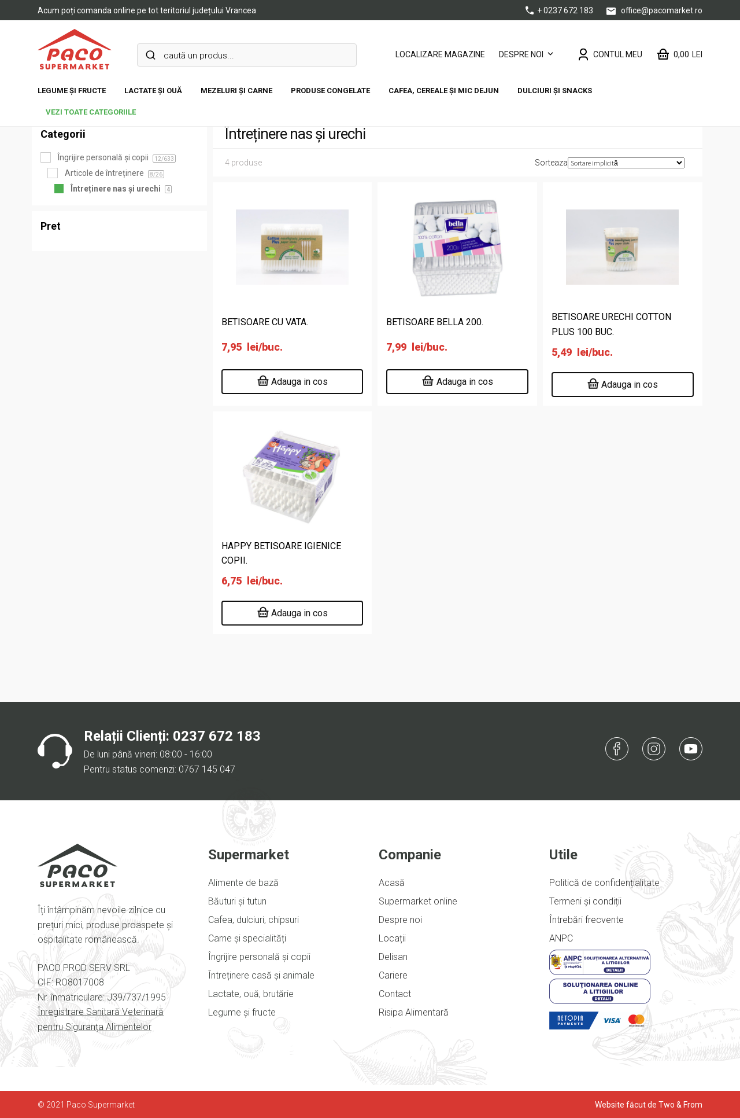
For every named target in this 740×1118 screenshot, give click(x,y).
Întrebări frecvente (586, 919)
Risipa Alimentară (414, 1012)
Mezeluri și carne (236, 90)
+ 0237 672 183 (560, 10)
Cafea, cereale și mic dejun (443, 90)
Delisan (393, 956)
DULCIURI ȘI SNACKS (554, 90)
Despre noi (521, 54)
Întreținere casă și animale (261, 975)
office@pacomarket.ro (654, 10)
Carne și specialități (247, 938)
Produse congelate (330, 90)
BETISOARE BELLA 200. (434, 322)
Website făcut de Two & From (648, 1104)
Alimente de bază (243, 882)
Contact (395, 993)
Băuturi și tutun (237, 901)
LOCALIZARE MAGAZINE (440, 54)
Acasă (392, 882)
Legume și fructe (72, 90)
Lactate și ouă (153, 90)
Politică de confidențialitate (604, 882)
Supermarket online (418, 901)
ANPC (561, 938)
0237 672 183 (217, 736)
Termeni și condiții (585, 901)
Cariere (393, 975)
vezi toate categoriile (91, 112)
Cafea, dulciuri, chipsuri (253, 919)
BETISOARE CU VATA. (264, 322)
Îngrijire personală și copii (259, 956)
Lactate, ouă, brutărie (251, 993)
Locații (392, 938)
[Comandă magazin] (626, 162)
